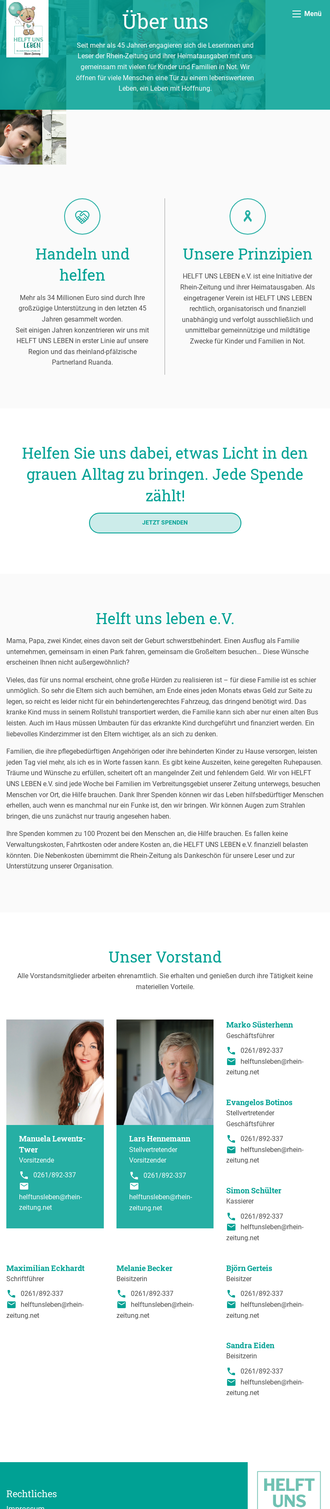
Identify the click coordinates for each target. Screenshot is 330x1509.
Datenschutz (27, 1466)
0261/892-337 (54, 1120)
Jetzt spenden (165, 467)
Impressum (25, 1454)
